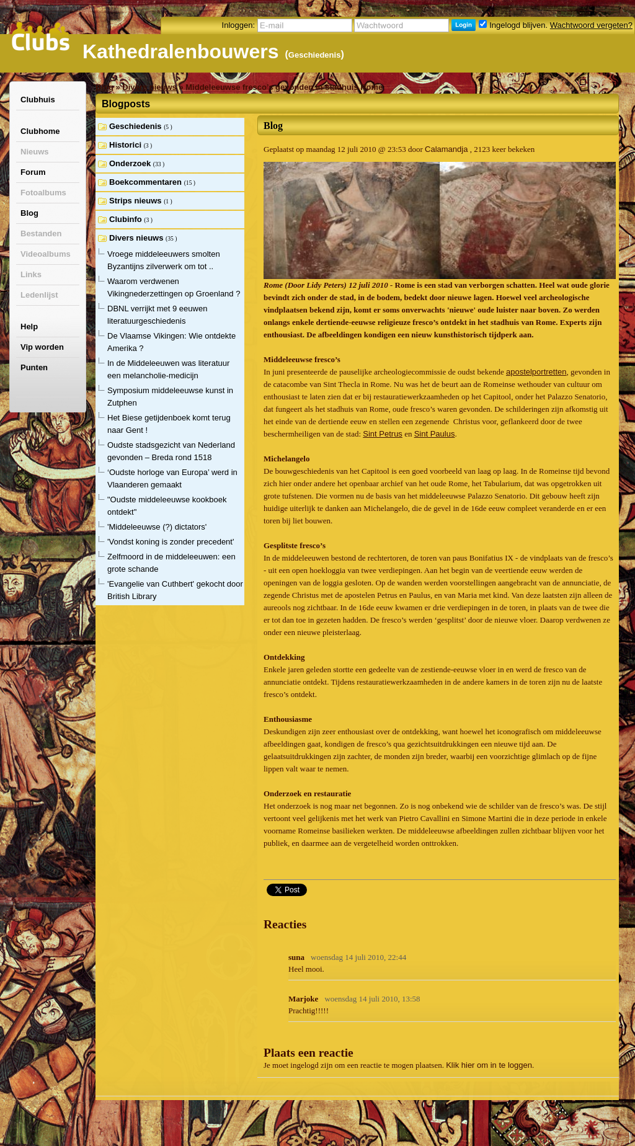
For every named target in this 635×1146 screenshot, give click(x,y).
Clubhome (40, 131)
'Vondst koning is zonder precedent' (170, 541)
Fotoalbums (43, 192)
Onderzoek (131, 163)
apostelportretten (536, 371)
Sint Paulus (434, 433)
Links (31, 274)
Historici (126, 144)
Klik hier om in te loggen (489, 1065)
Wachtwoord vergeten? (591, 25)
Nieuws (34, 151)
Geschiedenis (314, 55)
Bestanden (40, 233)
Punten (34, 367)
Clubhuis (37, 99)
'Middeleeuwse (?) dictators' (156, 526)
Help (29, 326)
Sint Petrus (382, 433)
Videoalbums (45, 254)
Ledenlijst (39, 295)
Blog (29, 213)
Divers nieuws (149, 87)
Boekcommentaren (146, 182)
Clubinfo (126, 219)
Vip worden (42, 347)
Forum (32, 172)
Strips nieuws (136, 200)
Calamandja (446, 149)
